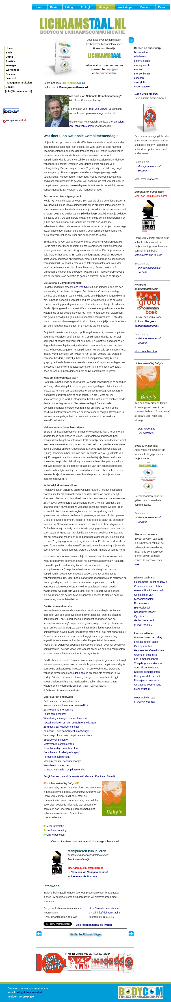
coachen (139, 77)
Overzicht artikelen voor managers (70, 841)
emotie (138, 69)
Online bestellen (55, 834)
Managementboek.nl (73, 87)
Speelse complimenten (56, 739)
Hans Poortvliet (81, 287)
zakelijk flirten (141, 82)
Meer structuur (142, 688)
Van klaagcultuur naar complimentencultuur (68, 735)
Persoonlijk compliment (57, 756)
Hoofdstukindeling (56, 830)
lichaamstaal (141, 52)
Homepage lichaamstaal (105, 841)
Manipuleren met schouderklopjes (62, 761)
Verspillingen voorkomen (148, 663)
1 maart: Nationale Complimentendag (64, 769)
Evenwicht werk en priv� (148, 637)
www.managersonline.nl (101, 113)
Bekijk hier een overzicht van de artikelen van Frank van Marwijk (79, 776)
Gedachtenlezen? (144, 620)
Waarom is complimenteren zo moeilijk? (66, 705)
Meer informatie (55, 826)
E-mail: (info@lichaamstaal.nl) (18, 87)
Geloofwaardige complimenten (61, 748)
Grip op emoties (143, 646)
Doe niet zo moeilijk (146, 93)
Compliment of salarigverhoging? (62, 752)
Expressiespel (142, 607)
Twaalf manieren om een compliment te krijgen (70, 722)
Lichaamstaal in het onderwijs (150, 581)
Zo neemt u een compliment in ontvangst (66, 731)
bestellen (148, 432)
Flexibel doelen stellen (146, 641)
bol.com (49, 87)
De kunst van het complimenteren (62, 701)
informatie (149, 428)
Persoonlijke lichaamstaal (148, 590)
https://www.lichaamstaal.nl (104, 908)
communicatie (142, 60)
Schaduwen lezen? (144, 611)
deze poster (80, 672)
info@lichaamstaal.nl (108, 912)
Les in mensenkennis (146, 658)
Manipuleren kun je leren (148, 255)
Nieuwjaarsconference (146, 680)
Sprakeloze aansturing (146, 667)
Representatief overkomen (149, 650)
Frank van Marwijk (98, 108)
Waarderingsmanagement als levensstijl (66, 718)
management (141, 65)
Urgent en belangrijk (145, 654)
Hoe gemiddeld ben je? (147, 676)
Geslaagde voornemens (147, 684)
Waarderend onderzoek (57, 765)
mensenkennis (142, 73)
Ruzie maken (141, 603)
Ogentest (139, 616)
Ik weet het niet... (143, 624)
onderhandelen (142, 86)
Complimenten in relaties (148, 586)
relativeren (140, 56)
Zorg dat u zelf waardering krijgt (61, 726)
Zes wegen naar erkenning (58, 709)
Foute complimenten (55, 714)
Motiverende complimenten (59, 744)
